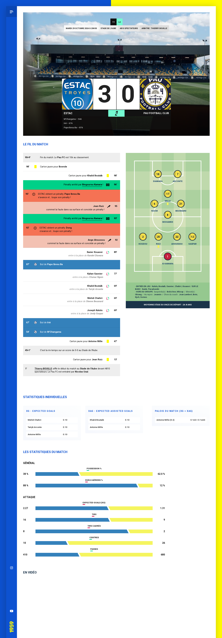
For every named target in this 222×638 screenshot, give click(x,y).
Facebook (11, 472)
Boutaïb (162, 286)
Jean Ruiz (98, 206)
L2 (119, 22)
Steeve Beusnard (94, 301)
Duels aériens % (94, 480)
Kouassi (186, 286)
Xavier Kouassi (95, 252)
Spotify (11, 483)
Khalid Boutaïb (95, 286)
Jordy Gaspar (96, 313)
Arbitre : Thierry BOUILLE (154, 28)
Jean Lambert (185, 294)
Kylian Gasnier (95, 273)
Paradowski (153, 289)
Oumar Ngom (96, 277)
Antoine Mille (95, 341)
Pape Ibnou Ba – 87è (73, 127)
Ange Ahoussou (96, 240)
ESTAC (68, 113)
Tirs (94, 514)
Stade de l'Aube (108, 28)
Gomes (143, 297)
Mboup (180, 292)
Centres (94, 537)
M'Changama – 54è (73, 119)
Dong (69, 227)
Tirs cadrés (94, 526)
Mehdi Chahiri (95, 298)
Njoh (137, 297)
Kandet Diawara (95, 255)
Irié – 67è (68, 123)
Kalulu (155, 286)
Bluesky (11, 461)
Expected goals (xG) (94, 502)
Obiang (138, 294)
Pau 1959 (11, 505)
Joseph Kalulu (95, 310)
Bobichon (171, 292)
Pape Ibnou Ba (72, 194)
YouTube (11, 493)
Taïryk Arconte (95, 289)
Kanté (144, 289)
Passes (94, 549)
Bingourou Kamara (92, 218)
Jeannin (157, 294)
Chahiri (178, 286)
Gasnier (170, 286)
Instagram (11, 450)
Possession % (94, 468)
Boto (195, 294)
